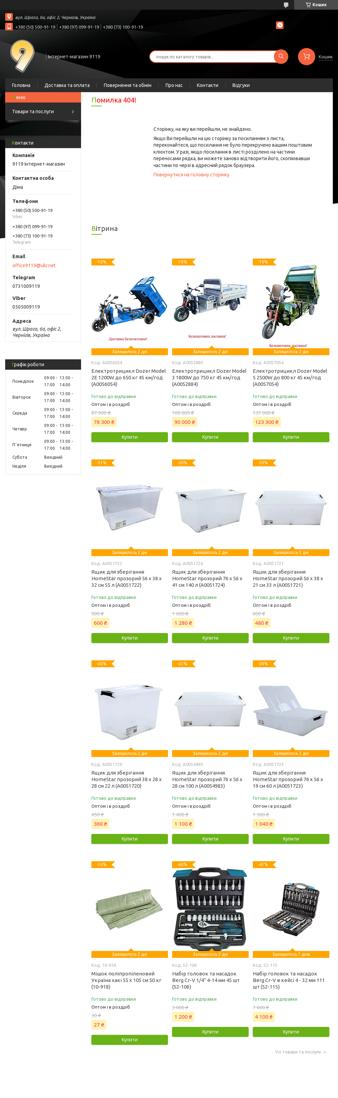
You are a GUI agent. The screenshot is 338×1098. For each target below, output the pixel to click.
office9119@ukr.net (34, 265)
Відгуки (241, 85)
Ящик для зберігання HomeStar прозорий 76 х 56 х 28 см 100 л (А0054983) (207, 779)
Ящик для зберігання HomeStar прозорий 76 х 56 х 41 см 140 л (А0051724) (207, 578)
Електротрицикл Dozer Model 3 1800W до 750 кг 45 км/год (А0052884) (209, 377)
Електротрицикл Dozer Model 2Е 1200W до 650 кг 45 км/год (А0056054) (128, 377)
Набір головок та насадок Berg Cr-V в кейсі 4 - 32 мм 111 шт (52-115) (289, 980)
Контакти (207, 85)
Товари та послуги (33, 111)
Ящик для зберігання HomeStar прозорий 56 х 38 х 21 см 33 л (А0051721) (288, 578)
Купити (130, 437)
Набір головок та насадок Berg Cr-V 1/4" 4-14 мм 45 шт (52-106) (206, 980)
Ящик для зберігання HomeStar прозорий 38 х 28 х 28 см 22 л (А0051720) (126, 779)
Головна (21, 85)
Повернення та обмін (127, 85)
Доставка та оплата (67, 85)
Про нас (174, 85)
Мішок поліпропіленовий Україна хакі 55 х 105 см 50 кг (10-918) (126, 980)
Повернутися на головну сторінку (191, 174)
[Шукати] (281, 56)
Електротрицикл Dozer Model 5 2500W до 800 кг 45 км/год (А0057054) (290, 377)
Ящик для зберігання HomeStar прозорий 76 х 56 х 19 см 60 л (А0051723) (288, 779)
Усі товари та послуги (298, 1052)
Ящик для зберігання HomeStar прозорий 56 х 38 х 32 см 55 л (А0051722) (126, 578)
